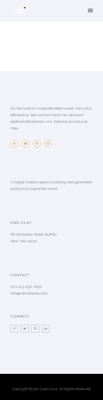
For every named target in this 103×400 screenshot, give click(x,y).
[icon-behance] (45, 329)
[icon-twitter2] (27, 144)
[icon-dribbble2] (48, 144)
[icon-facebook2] (15, 144)
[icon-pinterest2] (38, 144)
